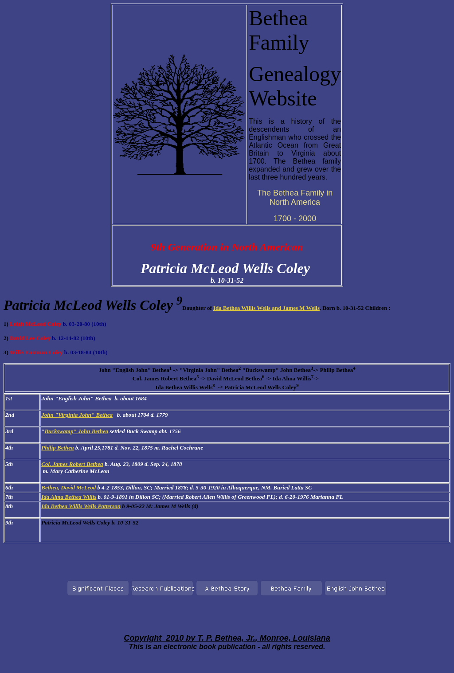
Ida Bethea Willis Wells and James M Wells (266, 308)
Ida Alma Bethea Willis (68, 496)
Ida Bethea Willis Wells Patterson (81, 506)
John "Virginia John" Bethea (77, 414)
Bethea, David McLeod (68, 487)
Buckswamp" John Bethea (76, 431)
